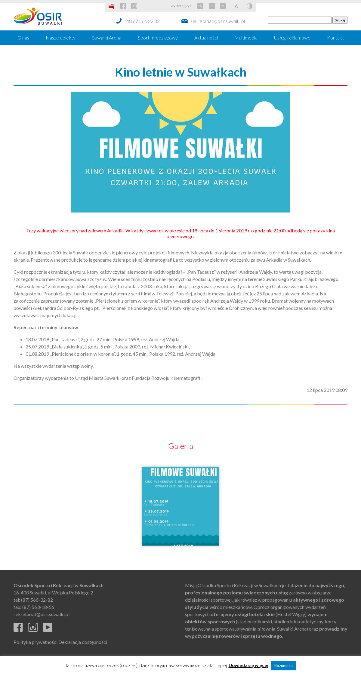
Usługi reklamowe (292, 37)
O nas (23, 37)
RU (223, 6)
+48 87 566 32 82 (142, 21)
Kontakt (335, 37)
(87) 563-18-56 (38, 607)
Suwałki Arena (106, 37)
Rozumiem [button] (283, 665)
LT (211, 6)
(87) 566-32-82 (37, 600)
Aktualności (206, 37)
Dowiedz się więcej (248, 665)
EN (200, 6)
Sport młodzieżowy (158, 37)
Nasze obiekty (61, 37)
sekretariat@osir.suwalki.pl (217, 21)
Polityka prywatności (35, 642)
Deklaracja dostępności (82, 642)
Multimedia (246, 37)
